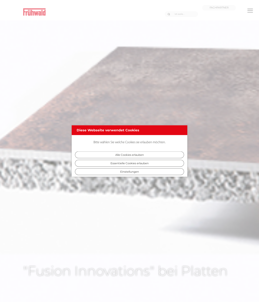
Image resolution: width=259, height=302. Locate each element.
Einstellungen (129, 171)
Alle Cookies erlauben (129, 154)
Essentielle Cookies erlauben (130, 163)
